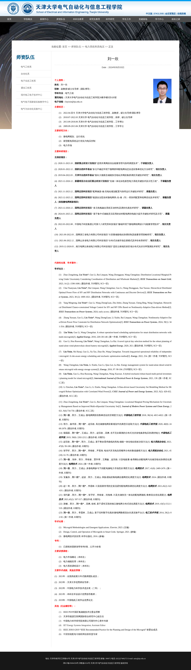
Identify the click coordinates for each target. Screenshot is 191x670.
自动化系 (25, 74)
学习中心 (159, 19)
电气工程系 (26, 67)
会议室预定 (170, 14)
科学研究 (110, 19)
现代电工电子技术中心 (31, 95)
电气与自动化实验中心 (31, 109)
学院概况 (28, 19)
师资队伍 (61, 19)
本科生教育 (78, 19)
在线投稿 (181, 14)
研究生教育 (94, 19)
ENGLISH (159, 14)
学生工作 (126, 19)
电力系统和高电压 (94, 46)
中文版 (149, 14)
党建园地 (143, 19)
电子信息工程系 (28, 81)
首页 (9, 19)
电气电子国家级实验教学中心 (35, 102)
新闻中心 (44, 19)
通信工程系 (26, 88)
